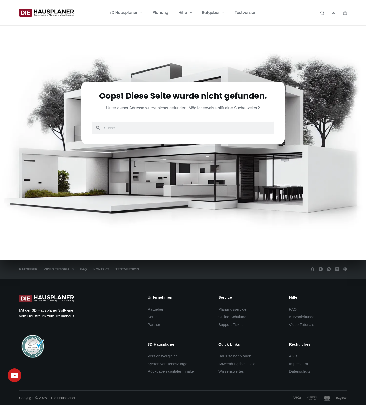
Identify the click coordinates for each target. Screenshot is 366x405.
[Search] (322, 13)
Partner (154, 324)
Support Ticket (230, 324)
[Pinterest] (345, 269)
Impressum (298, 363)
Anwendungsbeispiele (236, 363)
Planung (160, 12)
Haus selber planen (234, 356)
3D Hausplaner (126, 13)
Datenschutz (299, 371)
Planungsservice (232, 309)
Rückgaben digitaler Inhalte (171, 371)
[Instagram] (329, 269)
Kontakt (101, 269)
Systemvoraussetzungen (168, 363)
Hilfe (186, 13)
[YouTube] (321, 269)
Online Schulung (232, 317)
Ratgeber (214, 13)
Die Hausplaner (63, 398)
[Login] (334, 13)
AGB (293, 356)
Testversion (245, 12)
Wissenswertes (231, 371)
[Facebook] (312, 269)
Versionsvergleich (163, 356)
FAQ (83, 269)
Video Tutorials (59, 269)
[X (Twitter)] (337, 269)
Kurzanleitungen (302, 317)
